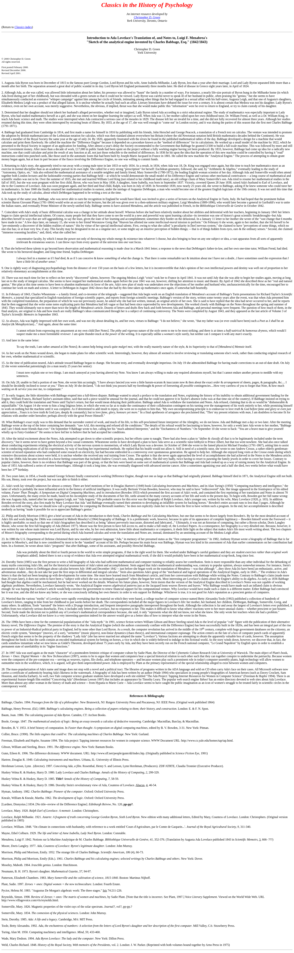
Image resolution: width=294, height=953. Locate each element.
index (23, 27)
